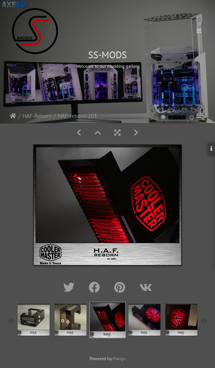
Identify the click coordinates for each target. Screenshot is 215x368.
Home (13, 116)
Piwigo (119, 358)
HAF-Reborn (37, 116)
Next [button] (204, 321)
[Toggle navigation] (199, 31)
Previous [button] (11, 321)
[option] (33, 320)
